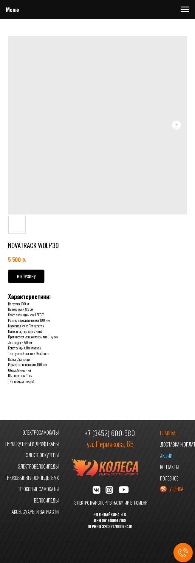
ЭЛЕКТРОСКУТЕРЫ (42, 455)
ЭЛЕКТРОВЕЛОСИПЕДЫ (38, 466)
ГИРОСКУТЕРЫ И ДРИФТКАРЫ (32, 443)
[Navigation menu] (185, 10)
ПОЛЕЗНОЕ (169, 478)
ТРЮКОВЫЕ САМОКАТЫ (38, 489)
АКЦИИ (166, 455)
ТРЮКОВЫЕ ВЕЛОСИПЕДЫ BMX (32, 477)
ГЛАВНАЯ (168, 433)
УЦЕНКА (176, 488)
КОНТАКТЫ (169, 467)
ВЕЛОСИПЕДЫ (46, 500)
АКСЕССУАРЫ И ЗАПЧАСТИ (35, 511)
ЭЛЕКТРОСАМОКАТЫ (41, 432)
